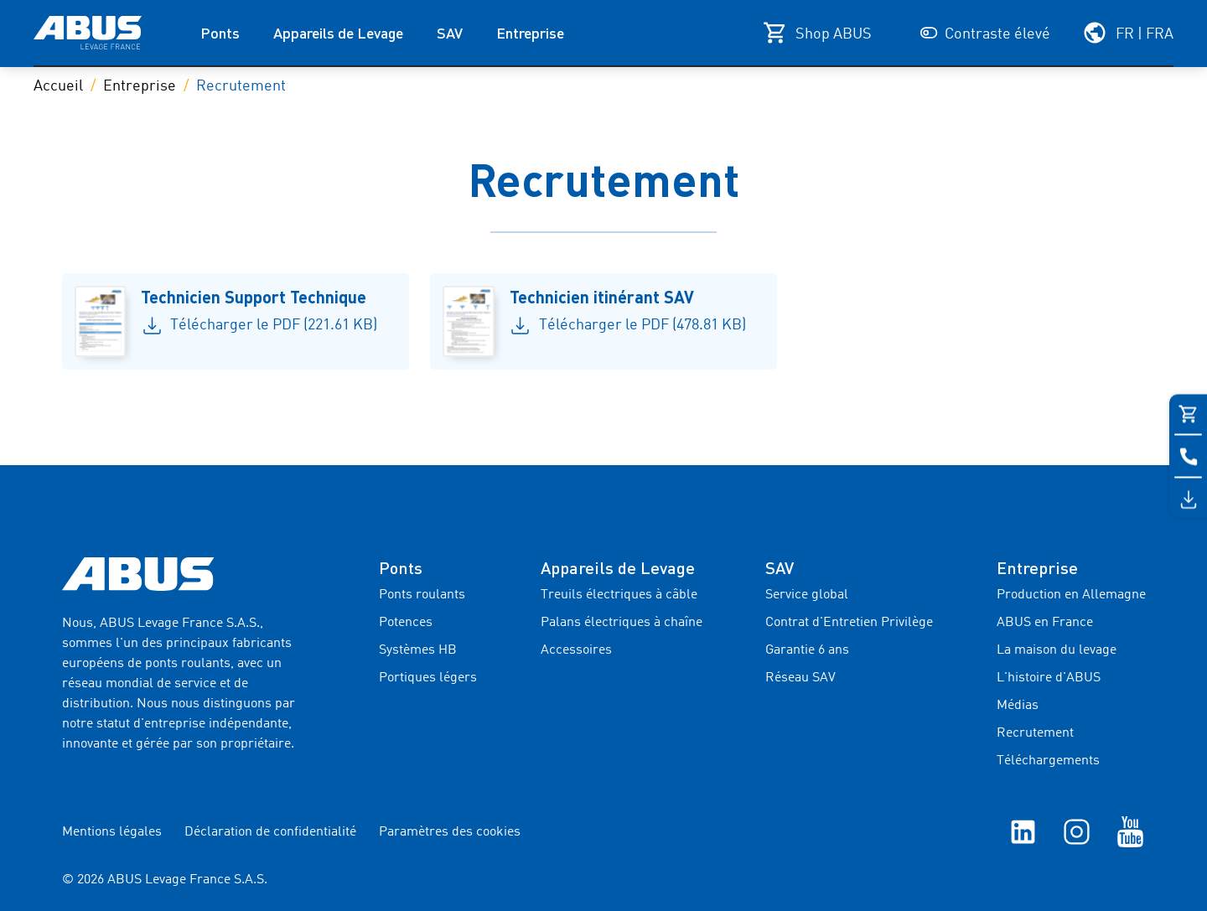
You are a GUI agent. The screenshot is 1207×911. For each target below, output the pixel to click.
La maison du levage (1056, 650)
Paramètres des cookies (450, 832)
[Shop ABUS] (817, 32)
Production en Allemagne (1071, 595)
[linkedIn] (1023, 831)
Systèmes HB (418, 650)
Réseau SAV (800, 678)
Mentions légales (112, 832)
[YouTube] (1130, 831)
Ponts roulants (422, 595)
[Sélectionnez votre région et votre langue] (1127, 32)
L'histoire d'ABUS (1049, 678)
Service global (806, 595)
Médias (1018, 705)
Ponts (220, 32)
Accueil (58, 86)
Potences (406, 622)
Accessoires (576, 650)
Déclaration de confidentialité (270, 832)
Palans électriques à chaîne (621, 622)
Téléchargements (1048, 761)
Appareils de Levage (338, 32)
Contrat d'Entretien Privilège (849, 622)
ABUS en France (1045, 622)
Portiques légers (428, 678)
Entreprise (530, 32)
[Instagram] (1076, 831)
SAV (450, 32)
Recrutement (1035, 733)
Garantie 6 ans (807, 650)
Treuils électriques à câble (619, 595)
